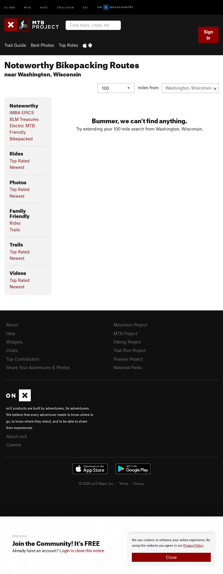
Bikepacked (21, 138)
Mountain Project (130, 324)
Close (171, 557)
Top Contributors (22, 359)
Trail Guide (15, 45)
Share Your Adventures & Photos (38, 367)
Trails (15, 229)
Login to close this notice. (82, 550)
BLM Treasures (24, 119)
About (12, 324)
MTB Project (125, 333)
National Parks (128, 367)
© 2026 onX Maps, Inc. (96, 483)
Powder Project (128, 359)
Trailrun (65, 7)
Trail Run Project (130, 350)
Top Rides (68, 45)
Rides (15, 223)
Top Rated (20, 160)
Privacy (138, 483)
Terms (123, 483)
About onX (16, 436)
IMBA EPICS (22, 112)
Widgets (14, 341)
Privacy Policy (193, 546)
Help (10, 333)
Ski (86, 7)
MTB (27, 7)
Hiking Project (127, 341)
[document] (171, 549)
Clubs (12, 350)
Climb (9, 7)
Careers (13, 444)
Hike (44, 7)
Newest (17, 167)
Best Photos (42, 45)
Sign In (208, 34)
